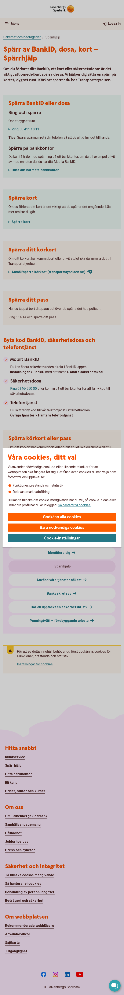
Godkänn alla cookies (62, 517)
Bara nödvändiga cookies (62, 527)
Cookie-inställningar (62, 538)
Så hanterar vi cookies (74, 505)
